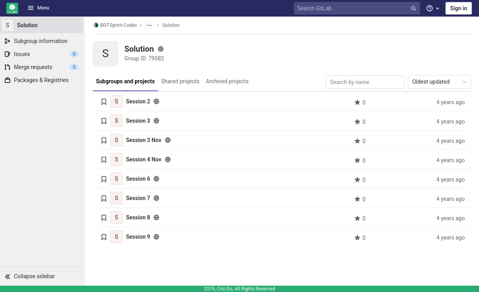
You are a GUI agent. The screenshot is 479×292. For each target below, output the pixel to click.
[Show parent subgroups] (150, 25)
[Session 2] (117, 101)
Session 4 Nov (145, 159)
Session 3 (139, 121)
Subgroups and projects (126, 81)
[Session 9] (117, 236)
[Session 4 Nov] (117, 159)
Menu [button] (38, 8)
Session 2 (139, 101)
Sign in (458, 8)
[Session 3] (117, 120)
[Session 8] (117, 217)
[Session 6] (117, 178)
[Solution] (43, 25)
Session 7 (139, 198)
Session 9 (139, 237)
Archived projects (228, 81)
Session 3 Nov (145, 140)
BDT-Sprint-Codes (116, 25)
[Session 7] (117, 198)
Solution (172, 25)
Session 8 (139, 217)
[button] (43, 276)
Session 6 (139, 179)
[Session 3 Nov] (117, 140)
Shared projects (181, 81)
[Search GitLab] (357, 8)
